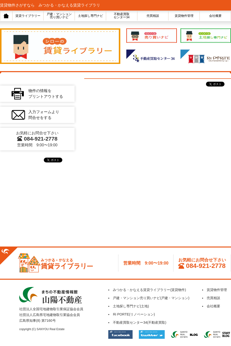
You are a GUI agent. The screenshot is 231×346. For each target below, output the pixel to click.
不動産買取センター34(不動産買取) (139, 322)
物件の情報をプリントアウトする (45, 94)
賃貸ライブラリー (27, 16)
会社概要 (215, 16)
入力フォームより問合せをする (43, 115)
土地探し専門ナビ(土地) (131, 306)
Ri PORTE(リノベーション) (134, 314)
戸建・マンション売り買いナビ (59, 15)
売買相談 (153, 16)
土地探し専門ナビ (90, 16)
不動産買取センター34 (121, 15)
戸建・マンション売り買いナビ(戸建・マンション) (151, 298)
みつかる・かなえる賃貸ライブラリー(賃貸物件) (149, 290)
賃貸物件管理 (184, 16)
